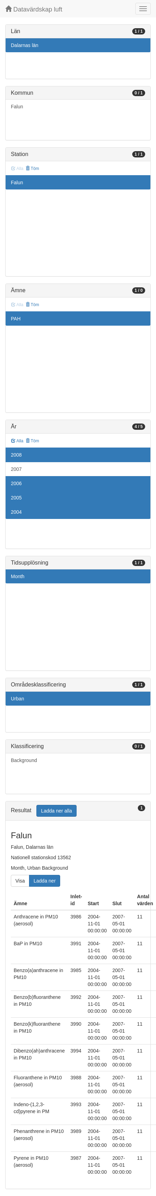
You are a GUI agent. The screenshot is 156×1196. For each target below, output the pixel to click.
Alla (17, 440)
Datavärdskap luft (33, 9)
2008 (16, 455)
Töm (32, 168)
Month (17, 576)
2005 (16, 497)
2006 (16, 483)
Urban (17, 698)
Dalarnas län (24, 45)
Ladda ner (45, 881)
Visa (20, 881)
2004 (16, 512)
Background (24, 760)
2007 (16, 469)
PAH (16, 318)
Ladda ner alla (56, 811)
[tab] (78, 811)
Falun (17, 106)
